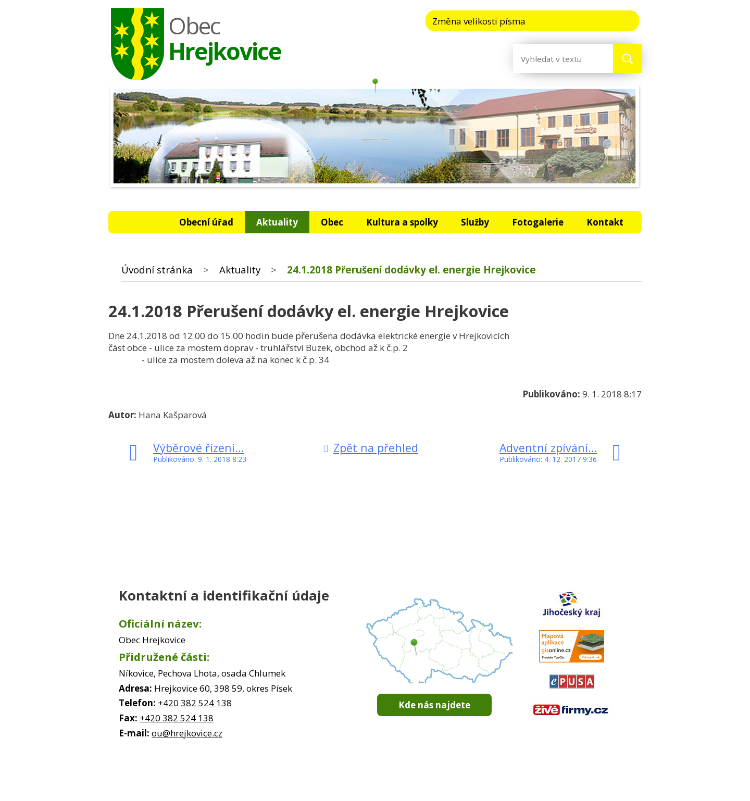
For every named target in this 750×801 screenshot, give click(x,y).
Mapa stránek (411, 780)
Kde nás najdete (434, 705)
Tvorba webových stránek (360, 790)
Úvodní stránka (142, 222)
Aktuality (277, 222)
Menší (555, 20)
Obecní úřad (206, 222)
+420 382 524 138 (195, 703)
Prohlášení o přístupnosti (486, 780)
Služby (475, 222)
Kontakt (604, 222)
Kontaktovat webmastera (337, 780)
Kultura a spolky (402, 222)
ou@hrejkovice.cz (187, 733)
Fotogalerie (538, 222)
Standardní (587, 20)
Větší (619, 20)
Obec (332, 222)
